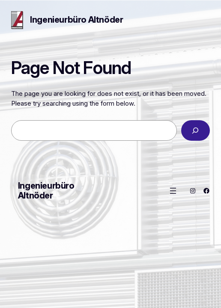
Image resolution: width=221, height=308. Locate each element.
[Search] (195, 130)
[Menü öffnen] (173, 191)
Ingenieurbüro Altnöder (76, 20)
